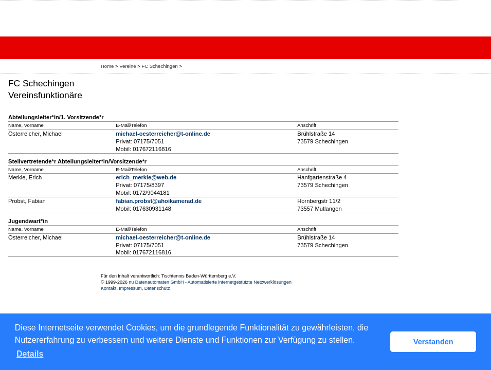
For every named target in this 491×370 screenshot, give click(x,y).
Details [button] (29, 353)
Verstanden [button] (433, 342)
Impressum (130, 288)
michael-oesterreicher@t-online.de (163, 134)
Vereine (127, 66)
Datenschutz (157, 288)
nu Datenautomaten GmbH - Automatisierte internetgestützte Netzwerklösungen (210, 282)
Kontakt (108, 288)
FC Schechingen (159, 66)
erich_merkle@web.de (146, 177)
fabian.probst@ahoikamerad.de (159, 201)
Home (107, 66)
